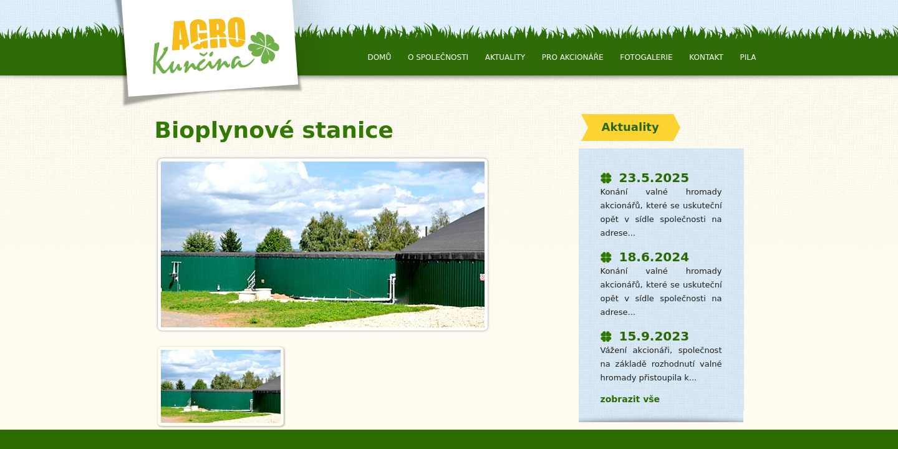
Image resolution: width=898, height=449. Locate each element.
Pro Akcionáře (573, 57)
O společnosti (438, 57)
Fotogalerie (646, 57)
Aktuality (505, 57)
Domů (379, 57)
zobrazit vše (630, 399)
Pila (748, 57)
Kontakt (706, 57)
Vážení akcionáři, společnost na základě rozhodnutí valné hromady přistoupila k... (661, 363)
